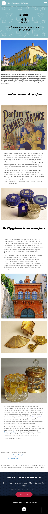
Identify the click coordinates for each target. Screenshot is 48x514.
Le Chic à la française (11, 458)
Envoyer (24, 494)
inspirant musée (36, 416)
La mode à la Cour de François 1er (15, 455)
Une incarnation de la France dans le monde (18, 457)
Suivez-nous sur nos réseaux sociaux (24, 503)
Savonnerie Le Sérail (10, 432)
